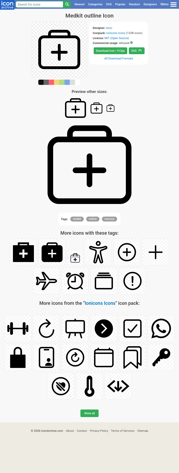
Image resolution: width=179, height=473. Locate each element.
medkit (77, 218)
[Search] (67, 4)
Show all (89, 413)
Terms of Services (122, 430)
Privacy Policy (99, 430)
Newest (79, 4)
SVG (109, 4)
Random (134, 4)
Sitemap (142, 430)
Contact (82, 430)
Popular (120, 4)
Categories (95, 4)
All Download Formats (118, 58)
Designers (150, 4)
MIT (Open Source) (117, 38)
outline (93, 218)
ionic (109, 28)
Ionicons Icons (115, 33)
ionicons (109, 218)
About (70, 430)
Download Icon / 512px (110, 50)
